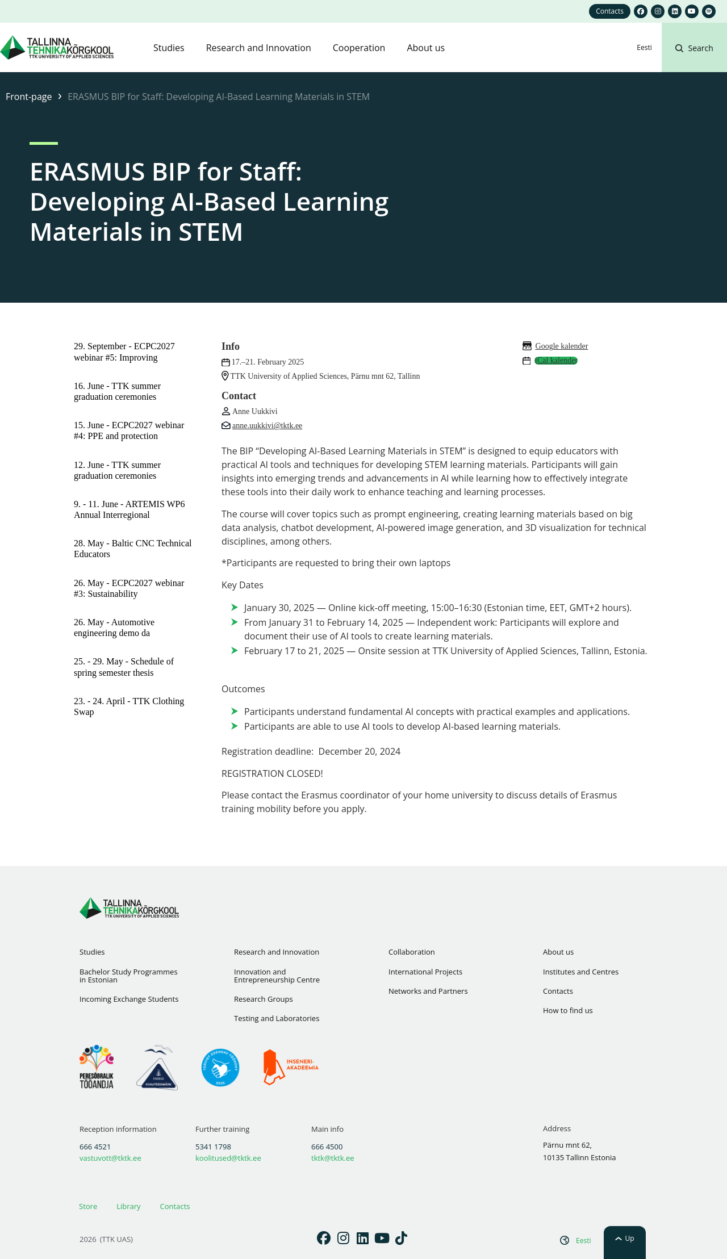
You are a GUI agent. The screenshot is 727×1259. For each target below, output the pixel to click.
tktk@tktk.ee (332, 1158)
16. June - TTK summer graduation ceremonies (117, 391)
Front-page (29, 96)
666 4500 (326, 1146)
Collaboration (411, 952)
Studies (92, 952)
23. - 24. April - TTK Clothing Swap (129, 706)
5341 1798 (213, 1146)
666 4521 (95, 1146)
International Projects (425, 972)
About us (558, 952)
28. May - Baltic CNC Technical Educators (132, 548)
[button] (694, 61)
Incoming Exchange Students (129, 999)
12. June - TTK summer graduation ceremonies (117, 470)
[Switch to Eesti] (644, 48)
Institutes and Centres (581, 972)
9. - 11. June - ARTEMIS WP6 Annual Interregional (129, 509)
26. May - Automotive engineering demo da (114, 627)
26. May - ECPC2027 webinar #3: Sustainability (129, 588)
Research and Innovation (276, 952)
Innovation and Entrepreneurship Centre (277, 976)
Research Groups (263, 999)
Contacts (558, 991)
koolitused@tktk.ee (228, 1158)
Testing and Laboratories (276, 1018)
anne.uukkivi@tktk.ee (267, 425)
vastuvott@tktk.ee (110, 1158)
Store (88, 1206)
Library (128, 1206)
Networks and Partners (428, 991)
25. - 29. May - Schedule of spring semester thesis (124, 666)
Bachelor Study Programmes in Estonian (129, 976)
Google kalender (562, 346)
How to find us (568, 1010)
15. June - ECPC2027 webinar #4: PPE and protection (129, 430)
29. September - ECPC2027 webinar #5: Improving (124, 351)
